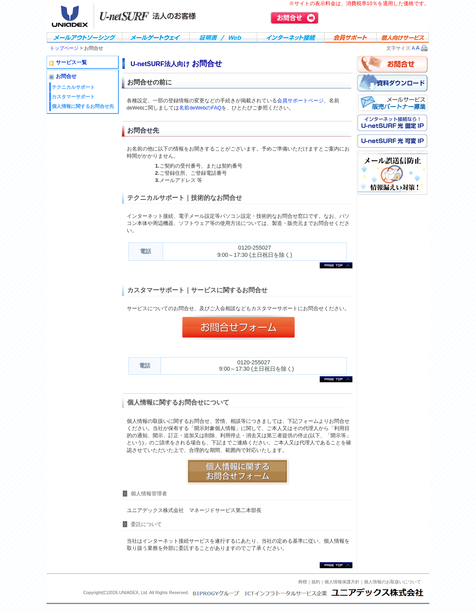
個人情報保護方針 (342, 581)
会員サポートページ (300, 101)
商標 (302, 581)
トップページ (65, 48)
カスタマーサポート (73, 97)
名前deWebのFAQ (200, 108)
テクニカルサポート (73, 87)
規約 (315, 581)
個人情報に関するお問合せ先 (83, 106)
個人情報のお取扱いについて (392, 581)
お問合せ (294, 18)
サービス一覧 (71, 62)
